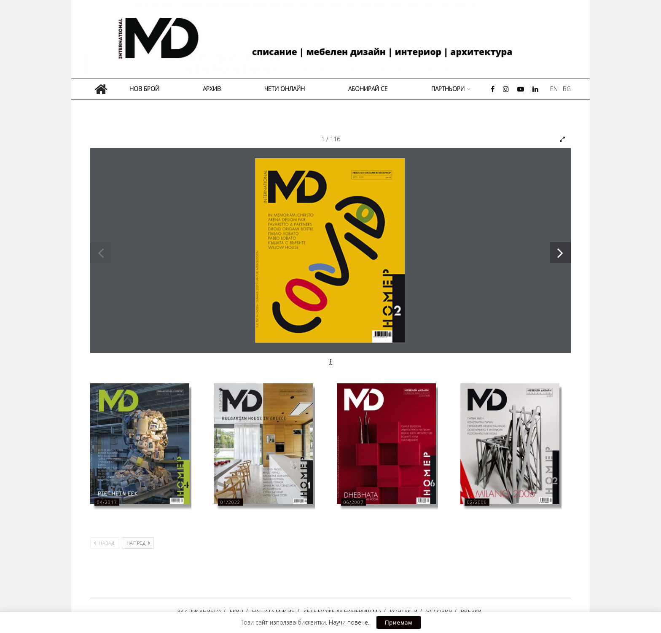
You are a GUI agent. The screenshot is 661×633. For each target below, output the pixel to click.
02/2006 (477, 502)
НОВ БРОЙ (144, 89)
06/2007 (353, 502)
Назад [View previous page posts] (104, 543)
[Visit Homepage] (333, 39)
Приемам (398, 622)
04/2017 (107, 502)
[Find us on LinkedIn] (535, 89)
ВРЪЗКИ (471, 611)
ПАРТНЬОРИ (448, 89)
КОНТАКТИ (403, 611)
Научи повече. (349, 622)
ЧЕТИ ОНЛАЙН (284, 89)
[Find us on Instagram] (506, 89)
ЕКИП (236, 611)
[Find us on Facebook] (492, 89)
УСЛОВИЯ (439, 611)
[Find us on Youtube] (520, 89)
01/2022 (230, 502)
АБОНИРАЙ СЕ (368, 89)
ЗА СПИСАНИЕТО (199, 611)
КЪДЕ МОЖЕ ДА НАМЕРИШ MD (342, 611)
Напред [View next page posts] (138, 543)
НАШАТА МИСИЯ (273, 611)
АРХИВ (212, 89)
